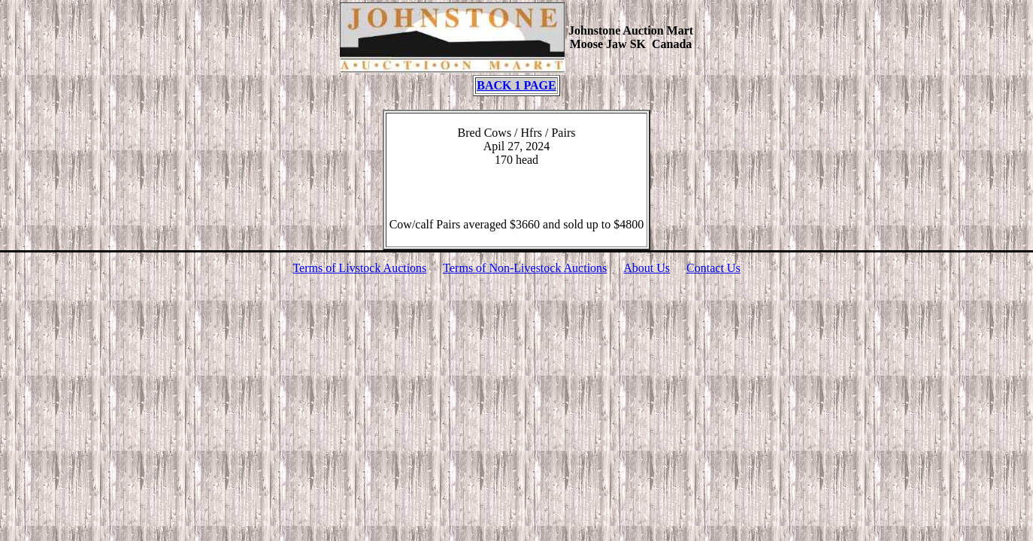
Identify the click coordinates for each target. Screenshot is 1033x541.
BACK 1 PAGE (516, 85)
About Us (646, 267)
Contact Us (713, 267)
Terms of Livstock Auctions (359, 267)
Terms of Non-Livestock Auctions (525, 267)
